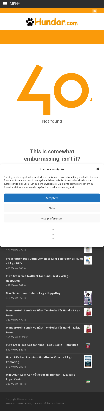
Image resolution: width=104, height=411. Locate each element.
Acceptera (52, 198)
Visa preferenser (52, 218)
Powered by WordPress (18, 403)
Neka (52, 208)
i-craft (43, 403)
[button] (98, 169)
